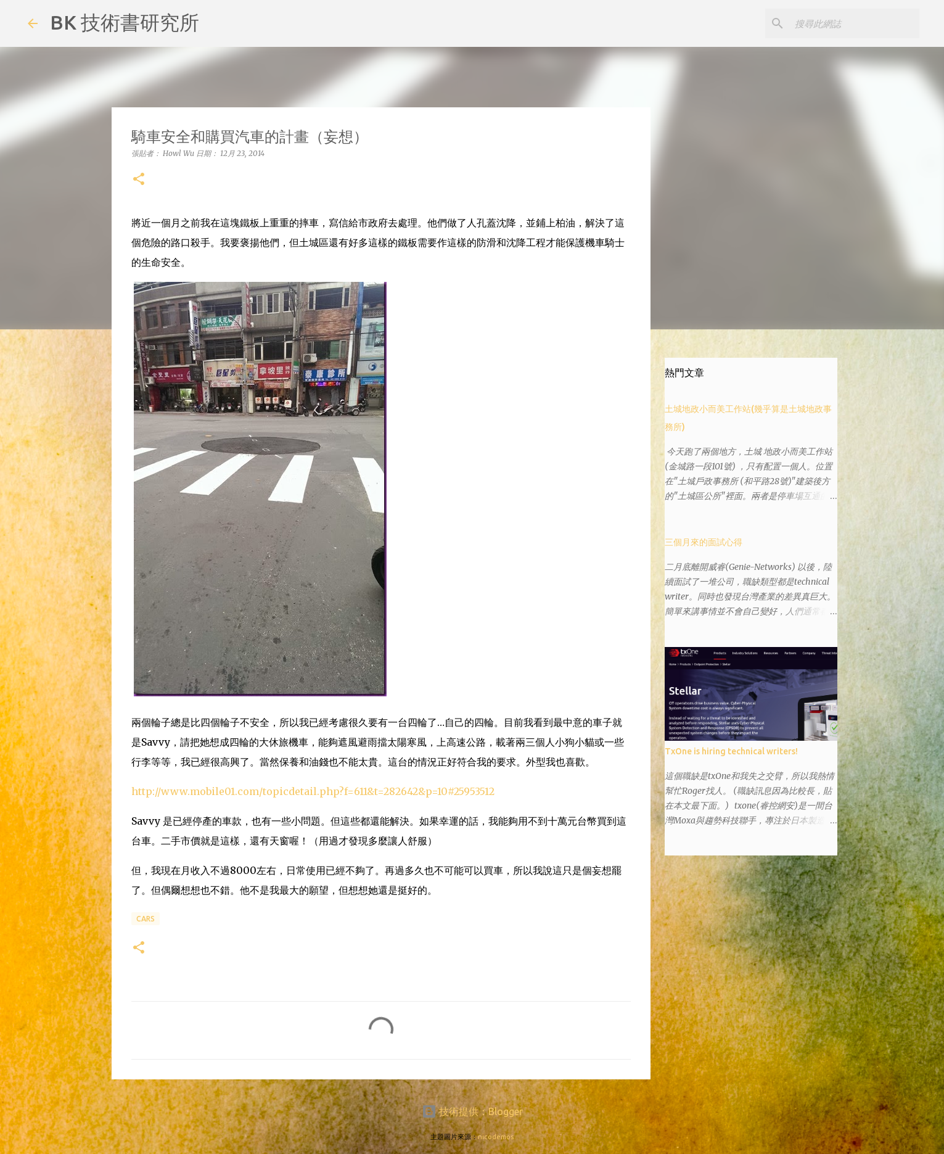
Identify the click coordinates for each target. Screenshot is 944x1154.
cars (145, 919)
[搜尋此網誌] (854, 23)
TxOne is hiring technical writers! (731, 751)
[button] (138, 179)
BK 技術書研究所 (124, 22)
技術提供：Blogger (472, 1111)
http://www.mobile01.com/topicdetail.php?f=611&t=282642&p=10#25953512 (313, 791)
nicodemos (496, 1136)
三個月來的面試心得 (703, 542)
